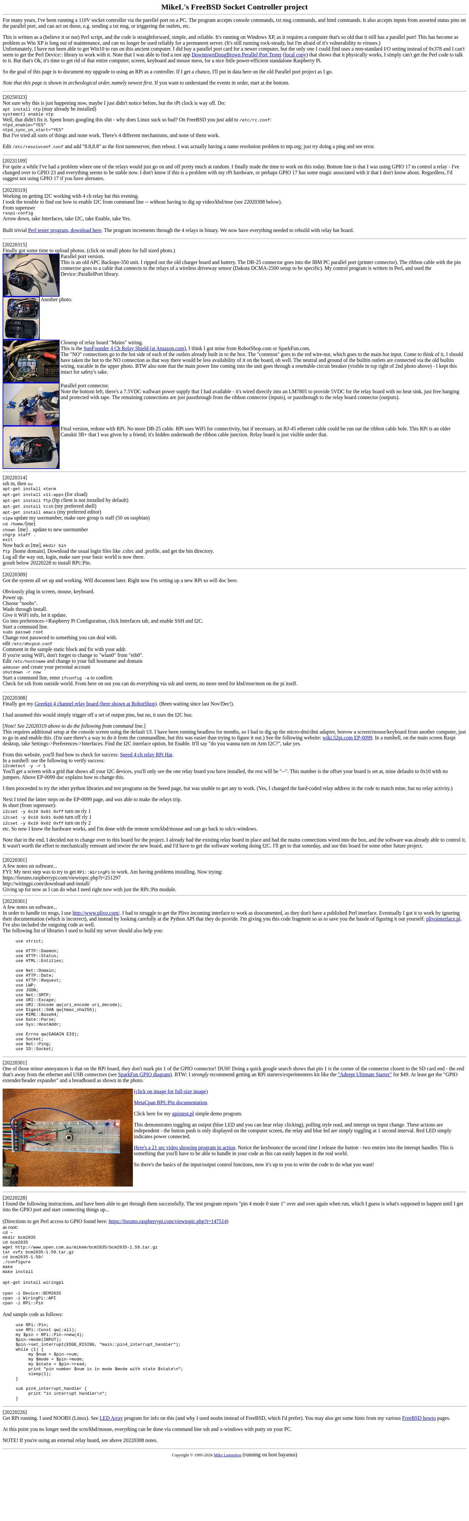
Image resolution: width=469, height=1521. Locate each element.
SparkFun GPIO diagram (144, 1107)
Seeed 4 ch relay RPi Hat (146, 763)
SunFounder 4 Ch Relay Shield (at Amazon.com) (135, 352)
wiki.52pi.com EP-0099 (347, 746)
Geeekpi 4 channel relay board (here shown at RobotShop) (96, 712)
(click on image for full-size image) (171, 1123)
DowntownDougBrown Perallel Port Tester (236, 54)
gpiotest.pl (183, 1146)
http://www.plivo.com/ (96, 922)
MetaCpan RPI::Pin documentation (170, 1135)
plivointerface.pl (443, 928)
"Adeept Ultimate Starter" (365, 1107)
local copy (295, 54)
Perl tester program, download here (64, 234)
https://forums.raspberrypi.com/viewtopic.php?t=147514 (168, 1253)
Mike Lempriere (227, 1515)
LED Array (111, 1479)
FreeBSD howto (419, 1479)
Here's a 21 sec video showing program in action (184, 1180)
